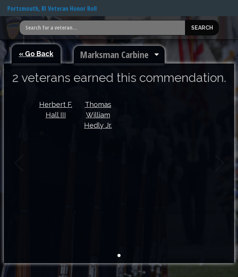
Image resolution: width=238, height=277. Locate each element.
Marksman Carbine (114, 54)
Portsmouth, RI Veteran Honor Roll (52, 8)
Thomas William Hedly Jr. (98, 114)
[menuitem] (119, 54)
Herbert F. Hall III (55, 109)
